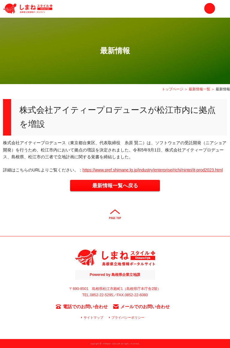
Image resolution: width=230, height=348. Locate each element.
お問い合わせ (209, 8)
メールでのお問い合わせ (145, 306)
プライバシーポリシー (127, 317)
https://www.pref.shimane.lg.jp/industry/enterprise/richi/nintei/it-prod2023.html (153, 170)
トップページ (172, 89)
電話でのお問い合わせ (85, 306)
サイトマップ (93, 317)
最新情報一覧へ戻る (115, 185)
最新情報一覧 (199, 89)
